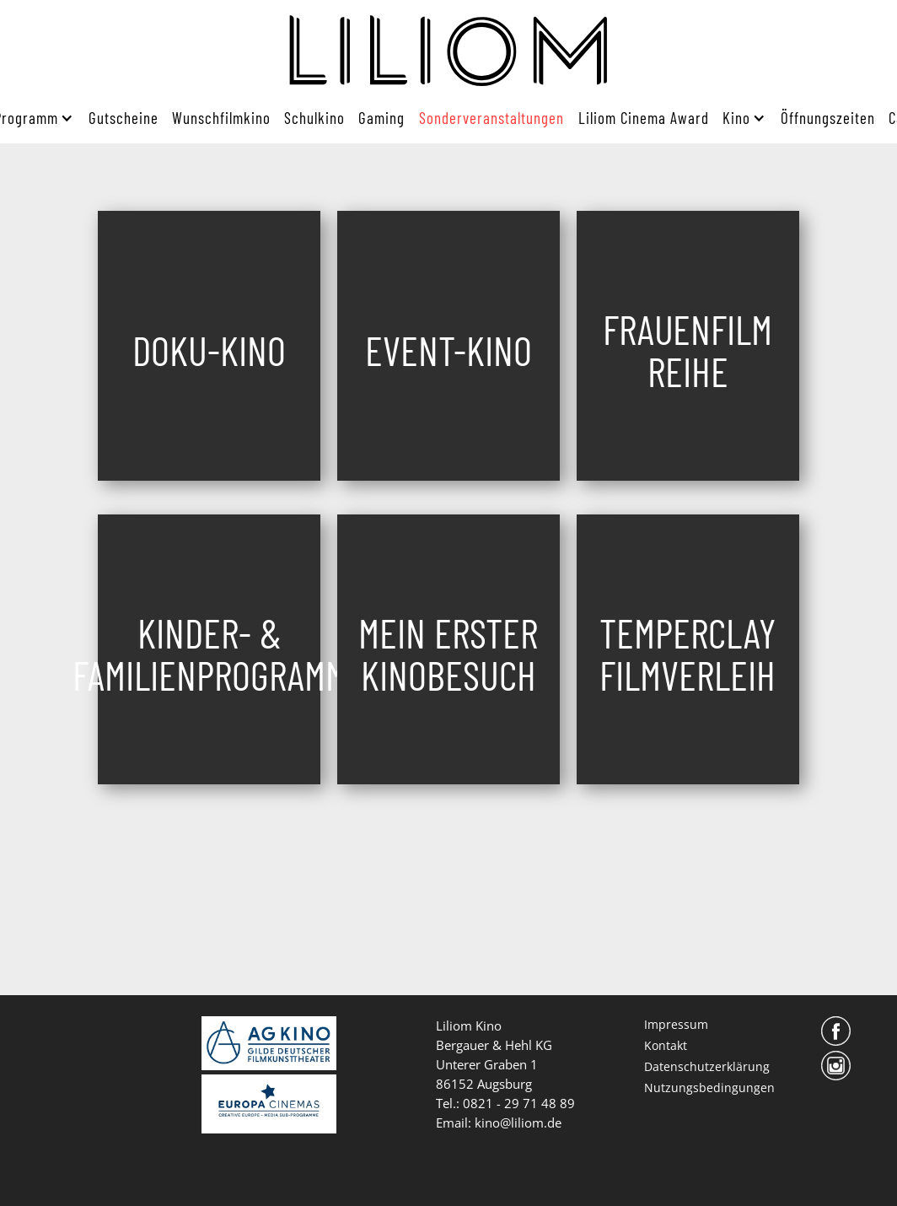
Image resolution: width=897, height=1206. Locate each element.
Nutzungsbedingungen (709, 1087)
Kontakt (665, 1045)
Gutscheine (123, 117)
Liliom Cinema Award (643, 117)
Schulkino (314, 117)
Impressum (676, 1024)
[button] (740, 118)
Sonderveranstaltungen (491, 117)
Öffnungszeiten (828, 117)
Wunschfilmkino (221, 117)
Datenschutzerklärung (707, 1066)
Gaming (381, 117)
